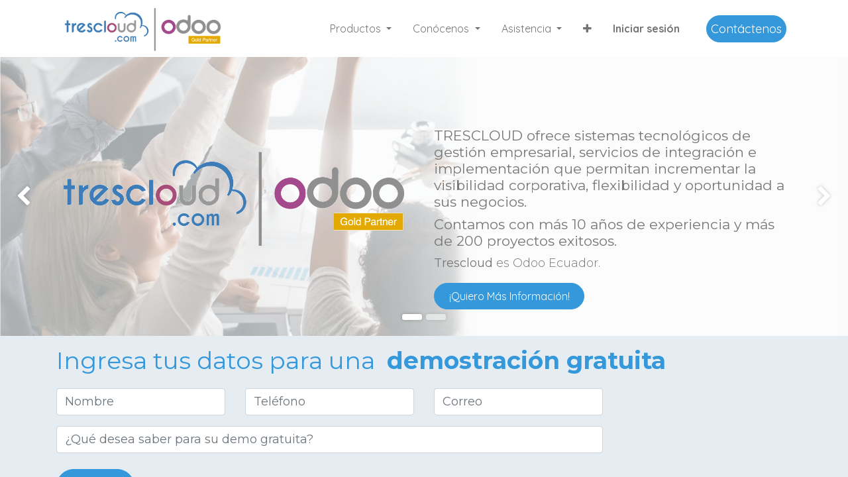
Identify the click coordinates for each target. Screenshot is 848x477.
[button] (587, 28)
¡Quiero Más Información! (509, 296)
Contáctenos (746, 28)
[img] (34, 196)
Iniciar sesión (646, 28)
